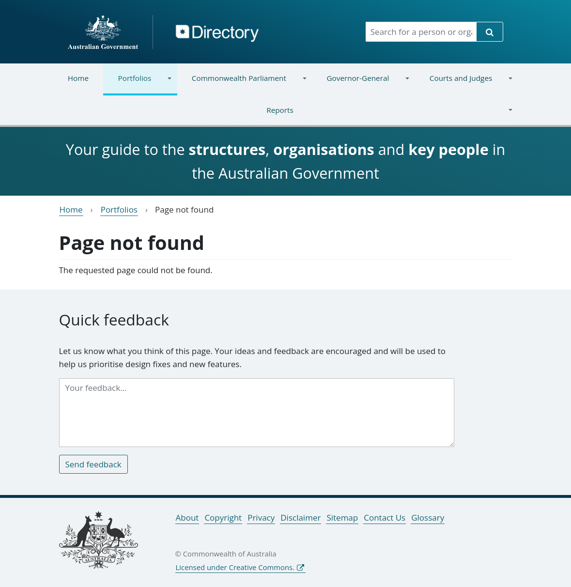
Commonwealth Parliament (242, 84)
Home (78, 78)
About (187, 517)
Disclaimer (300, 517)
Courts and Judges (464, 84)
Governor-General (360, 84)
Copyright (223, 517)
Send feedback (93, 464)
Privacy (261, 517)
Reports (283, 116)
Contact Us (384, 517)
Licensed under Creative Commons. (235, 567)
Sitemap (342, 517)
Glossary (427, 517)
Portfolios (137, 84)
